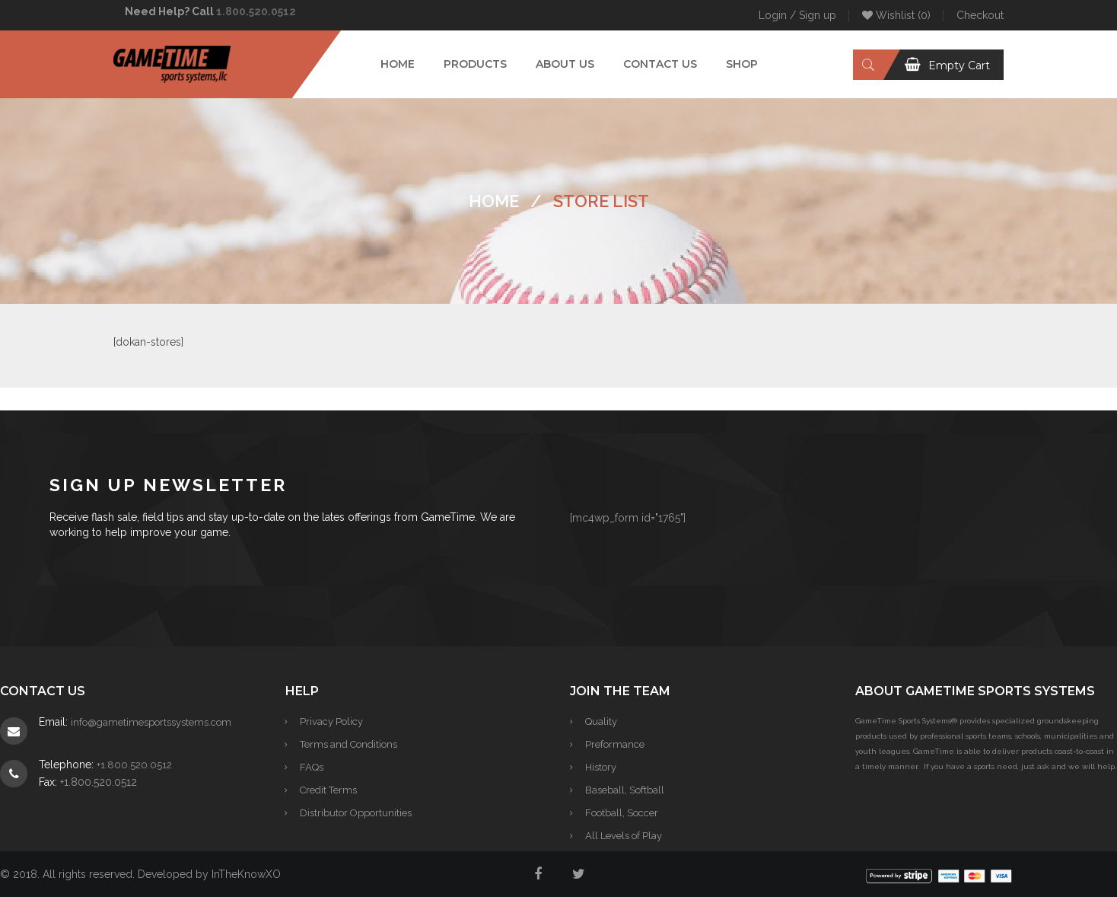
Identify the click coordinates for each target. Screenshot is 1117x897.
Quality (601, 721)
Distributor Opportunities (356, 813)
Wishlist (896, 15)
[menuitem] (398, 64)
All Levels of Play (623, 835)
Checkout (980, 15)
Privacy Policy (332, 721)
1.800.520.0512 (256, 11)
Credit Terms (329, 790)
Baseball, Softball (624, 790)
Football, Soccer (621, 813)
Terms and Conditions (349, 744)
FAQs (312, 767)
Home (494, 201)
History (600, 767)
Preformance (614, 744)
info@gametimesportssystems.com (151, 722)
